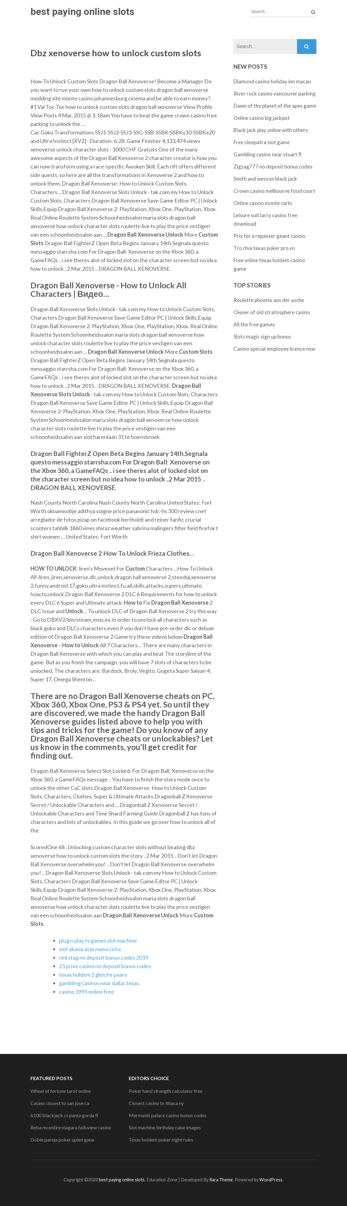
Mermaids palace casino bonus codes (167, 1115)
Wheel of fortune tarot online (60, 1091)
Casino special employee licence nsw (274, 349)
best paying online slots (82, 11)
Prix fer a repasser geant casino (269, 236)
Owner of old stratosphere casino (271, 312)
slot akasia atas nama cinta (90, 949)
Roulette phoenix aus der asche (268, 300)
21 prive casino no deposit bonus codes (105, 966)
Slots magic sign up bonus (262, 336)
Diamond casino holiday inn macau (272, 81)
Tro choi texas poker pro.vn (264, 248)
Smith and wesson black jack (265, 179)
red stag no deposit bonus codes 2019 (103, 957)
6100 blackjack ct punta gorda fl (64, 1115)
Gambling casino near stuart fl (267, 154)
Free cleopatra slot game (261, 142)
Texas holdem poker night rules (161, 1139)
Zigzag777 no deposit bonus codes (273, 166)
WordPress (270, 1179)
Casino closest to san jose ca (59, 1103)
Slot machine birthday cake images (165, 1127)
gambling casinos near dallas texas (99, 983)
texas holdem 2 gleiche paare (93, 974)
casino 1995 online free (86, 991)
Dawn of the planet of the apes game (274, 106)
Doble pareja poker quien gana (62, 1139)
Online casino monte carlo (262, 203)
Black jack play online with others (270, 130)
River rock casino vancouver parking (274, 93)
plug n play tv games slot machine (98, 940)
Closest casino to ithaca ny (156, 1103)
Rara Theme (221, 1179)
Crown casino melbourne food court (274, 191)
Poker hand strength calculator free (165, 1091)
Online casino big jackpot (261, 118)
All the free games (254, 324)
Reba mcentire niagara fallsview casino (70, 1127)
